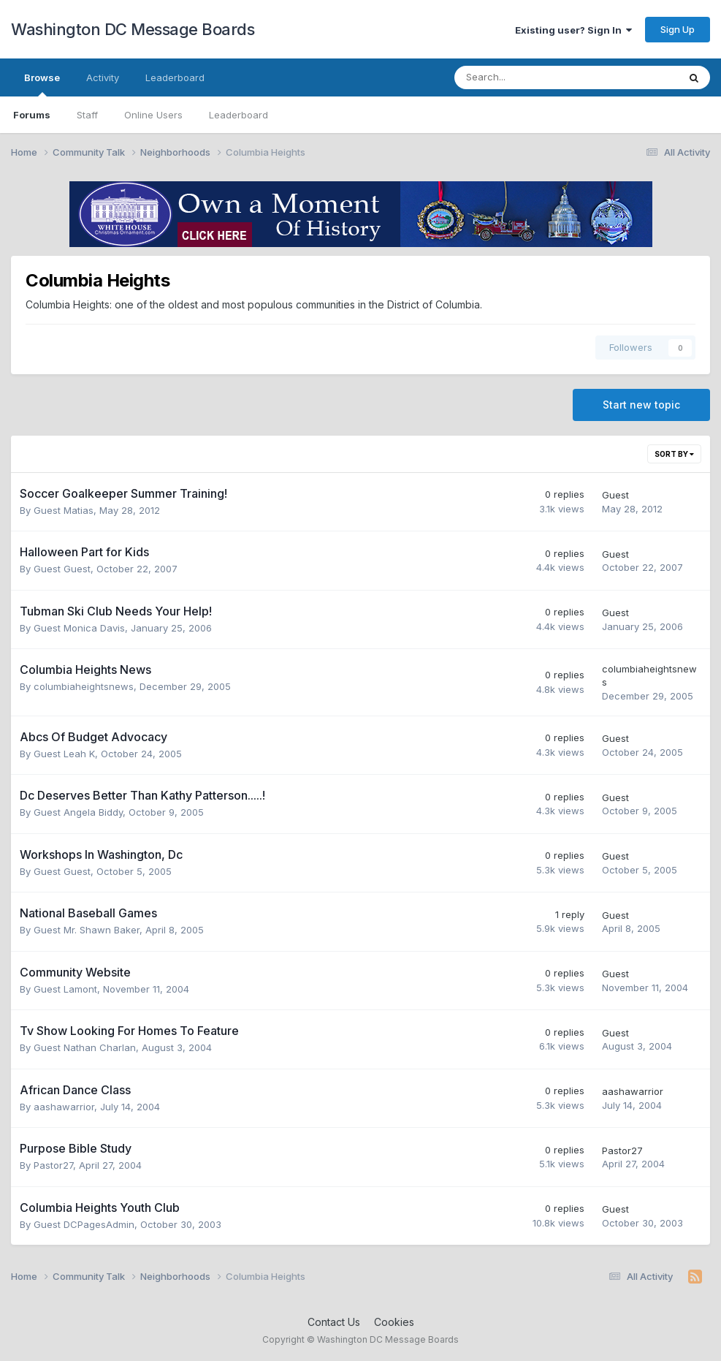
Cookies (394, 1322)
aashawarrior (64, 1106)
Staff (87, 115)
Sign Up (677, 29)
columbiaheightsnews (84, 686)
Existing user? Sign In (573, 30)
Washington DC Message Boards (132, 29)
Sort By (674, 454)
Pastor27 (53, 1165)
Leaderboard (238, 115)
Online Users (153, 115)
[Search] (527, 77)
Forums (31, 115)
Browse (42, 84)
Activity (102, 77)
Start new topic (641, 404)
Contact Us (334, 1322)
